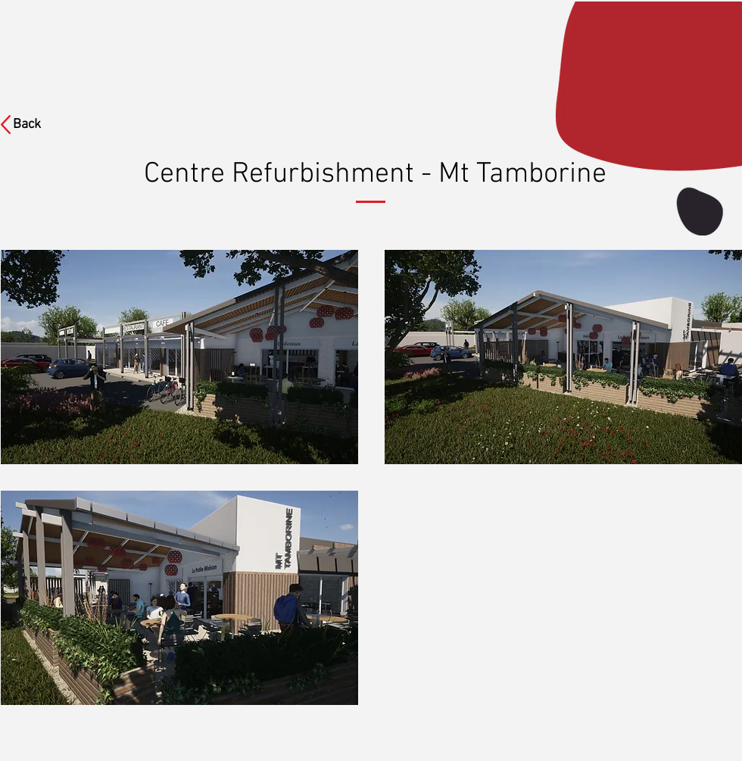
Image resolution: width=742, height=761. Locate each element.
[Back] (36, 125)
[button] (179, 357)
